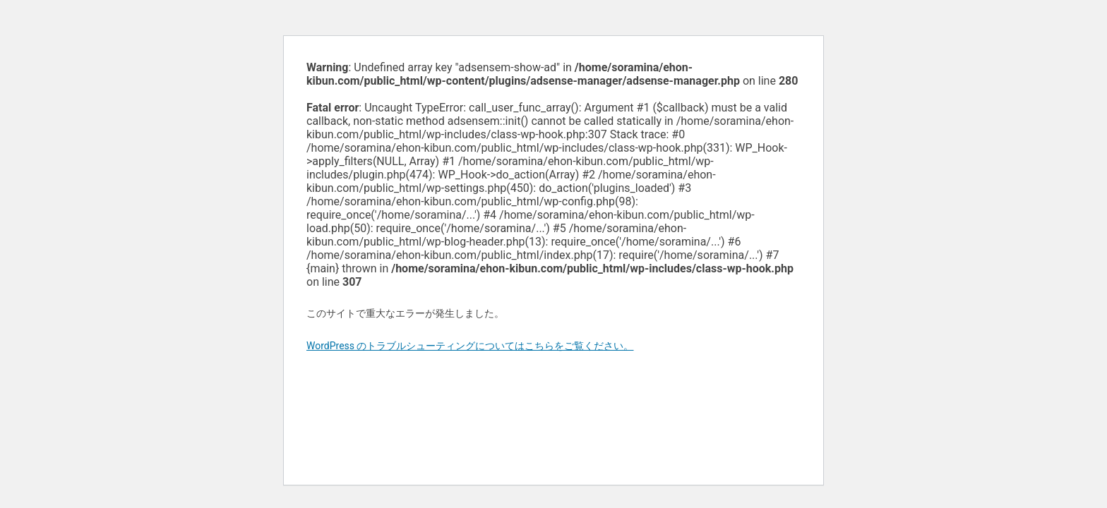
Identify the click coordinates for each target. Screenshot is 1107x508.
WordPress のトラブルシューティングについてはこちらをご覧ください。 (470, 345)
